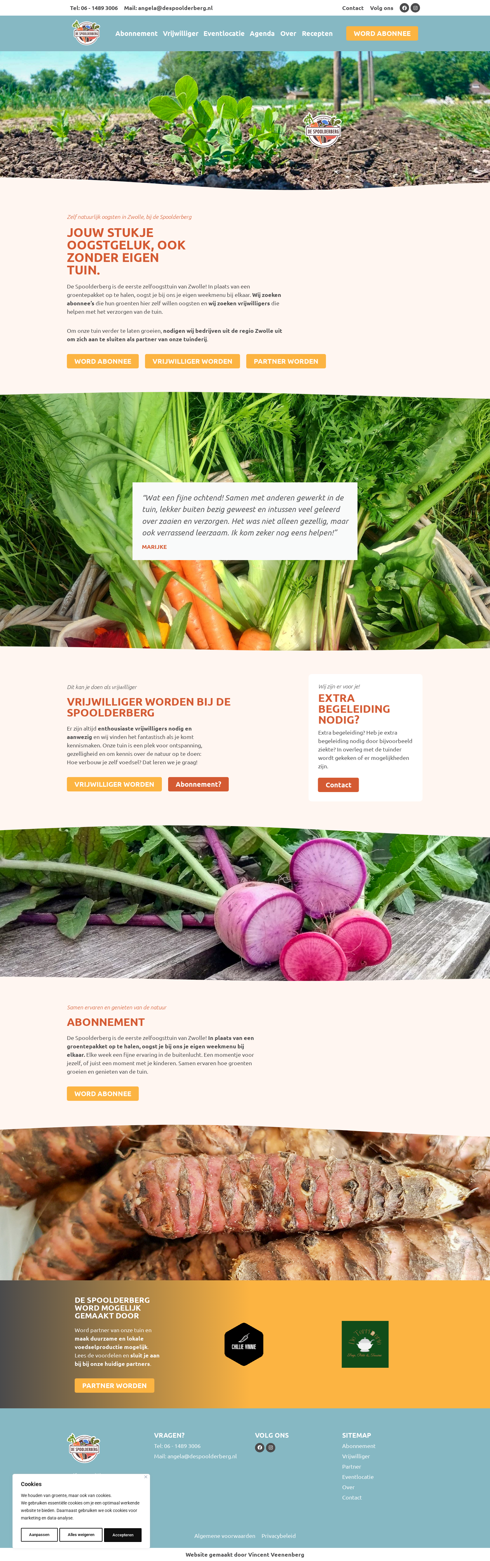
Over (288, 33)
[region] (81, 1512)
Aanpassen (39, 1535)
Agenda (262, 33)
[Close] (145, 1478)
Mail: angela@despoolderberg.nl (168, 7)
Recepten (317, 33)
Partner (351, 1466)
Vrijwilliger (180, 33)
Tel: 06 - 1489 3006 (94, 7)
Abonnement (136, 33)
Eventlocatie (224, 33)
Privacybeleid (279, 1535)
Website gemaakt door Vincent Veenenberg (245, 1554)
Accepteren (123, 1535)
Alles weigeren (81, 1535)
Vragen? (169, 1435)
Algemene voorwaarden (224, 1535)
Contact (353, 7)
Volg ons (381, 7)
